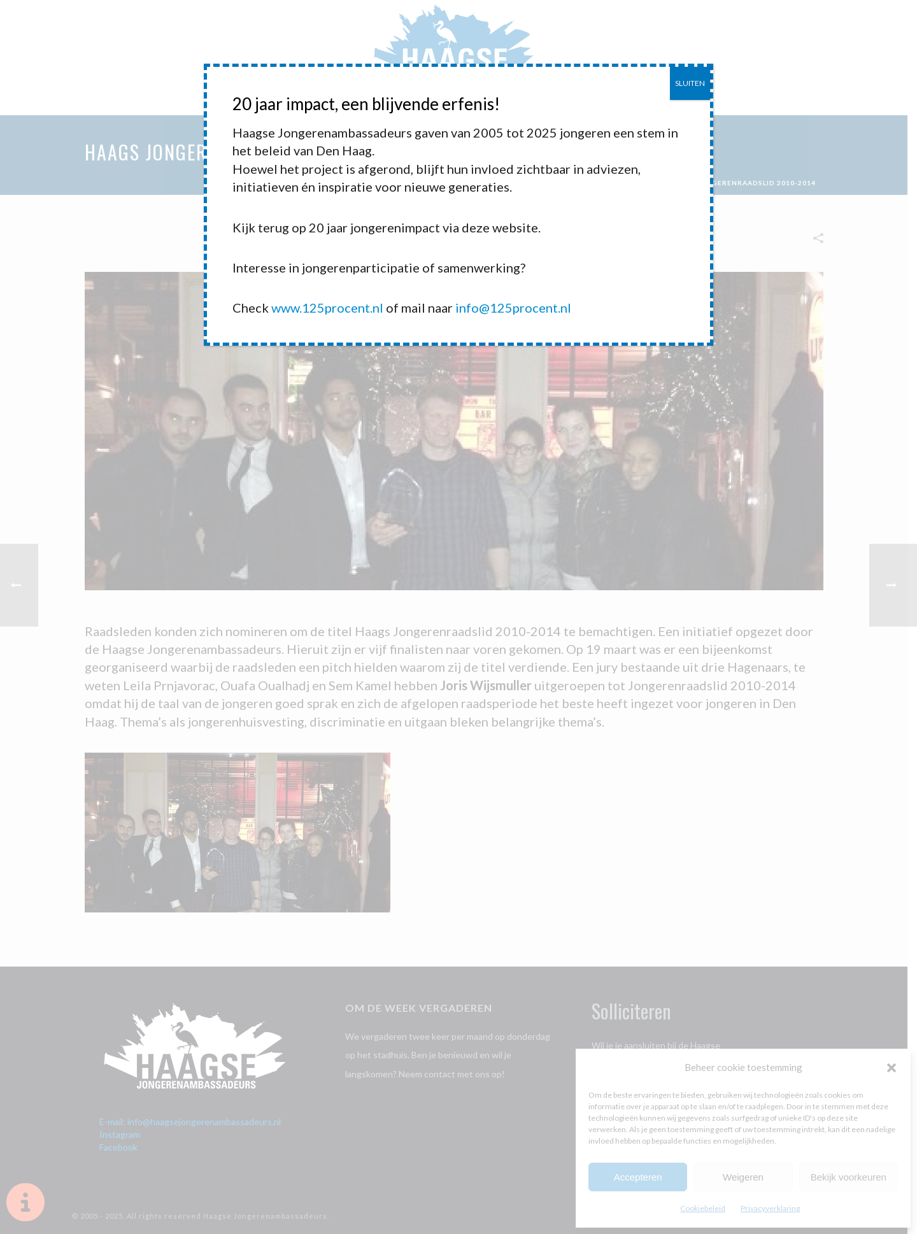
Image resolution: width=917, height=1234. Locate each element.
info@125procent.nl (513, 307)
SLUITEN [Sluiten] (690, 83)
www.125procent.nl (327, 307)
